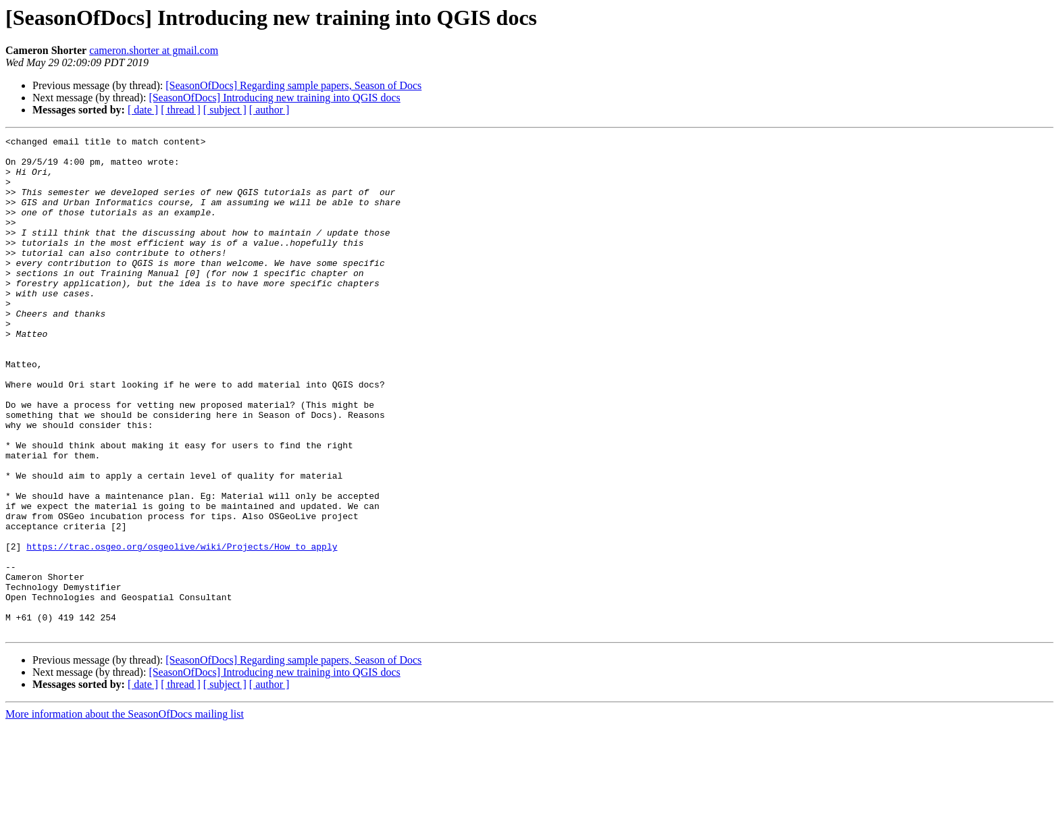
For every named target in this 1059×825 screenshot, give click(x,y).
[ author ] (269, 109)
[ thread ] (181, 109)
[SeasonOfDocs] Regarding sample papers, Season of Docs (293, 85)
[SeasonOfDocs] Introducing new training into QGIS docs (274, 97)
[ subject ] (225, 109)
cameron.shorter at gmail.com (153, 50)
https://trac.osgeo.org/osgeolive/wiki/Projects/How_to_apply (181, 629)
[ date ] (143, 109)
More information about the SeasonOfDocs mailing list (124, 813)
